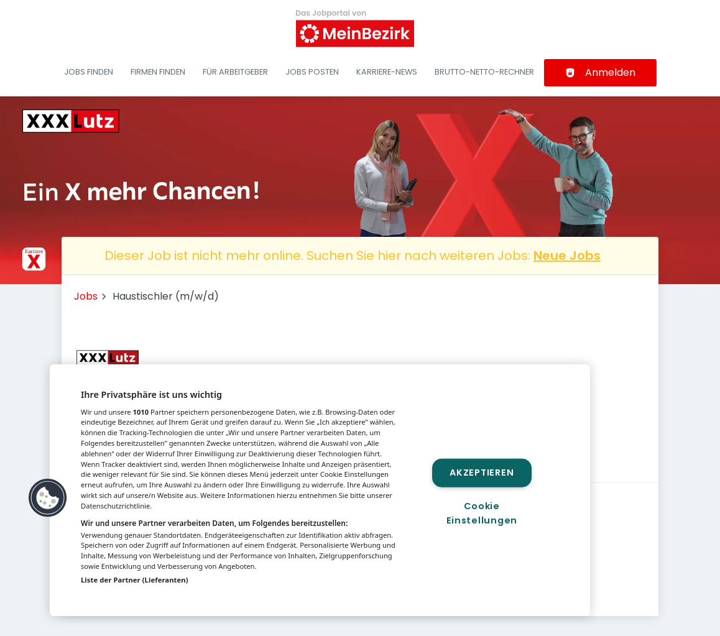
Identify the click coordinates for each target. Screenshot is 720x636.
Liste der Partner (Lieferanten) (134, 579)
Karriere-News (386, 72)
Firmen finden (158, 72)
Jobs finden (88, 72)
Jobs (86, 296)
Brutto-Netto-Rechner (484, 72)
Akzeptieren (482, 472)
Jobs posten (312, 72)
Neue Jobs (567, 255)
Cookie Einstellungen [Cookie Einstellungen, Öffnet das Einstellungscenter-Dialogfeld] (481, 513)
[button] (48, 498)
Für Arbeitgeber (235, 72)
